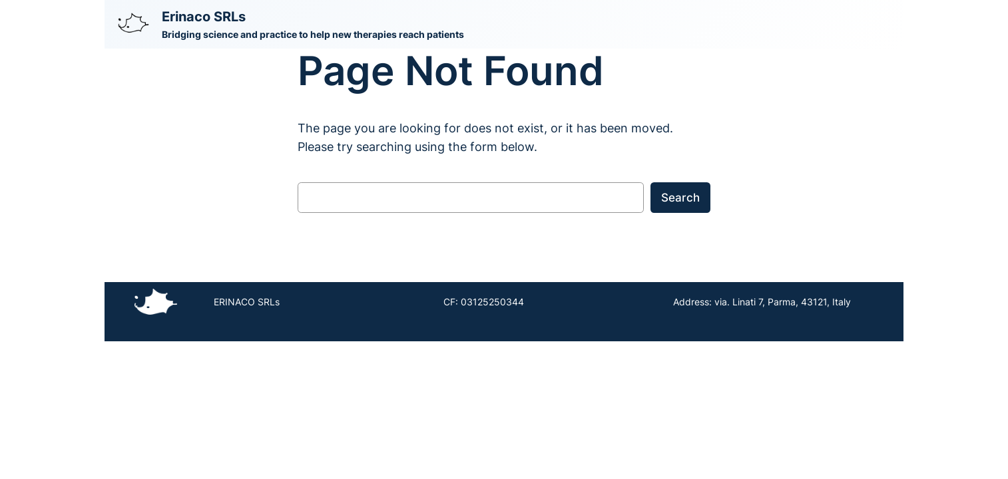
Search (680, 197)
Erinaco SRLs (204, 17)
